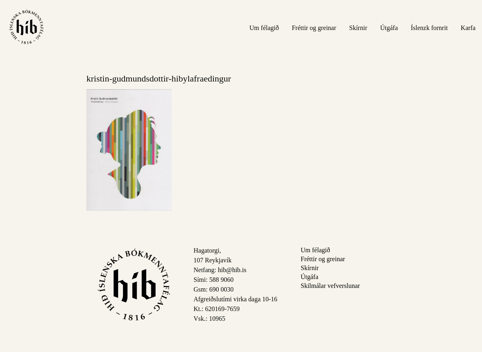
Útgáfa (389, 27)
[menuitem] (264, 27)
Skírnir (358, 27)
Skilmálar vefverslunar (330, 285)
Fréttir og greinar (314, 27)
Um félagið (264, 27)
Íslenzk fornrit (429, 27)
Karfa (468, 27)
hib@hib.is (232, 269)
